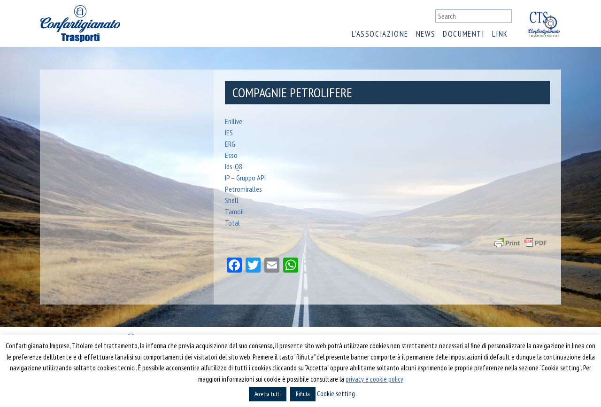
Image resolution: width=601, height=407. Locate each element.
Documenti (463, 34)
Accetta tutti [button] (267, 394)
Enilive (233, 121)
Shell (232, 200)
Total (232, 222)
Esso (231, 155)
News (425, 34)
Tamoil (234, 211)
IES (229, 132)
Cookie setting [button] (336, 393)
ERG (230, 144)
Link (500, 34)
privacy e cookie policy (374, 379)
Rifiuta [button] (303, 394)
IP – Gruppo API (245, 177)
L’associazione (380, 34)
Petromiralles (243, 189)
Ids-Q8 (233, 166)
